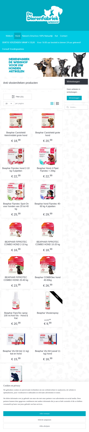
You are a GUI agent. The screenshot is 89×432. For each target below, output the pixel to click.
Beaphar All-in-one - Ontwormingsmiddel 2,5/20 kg (16, 389)
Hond (17, 36)
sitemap (37, 427)
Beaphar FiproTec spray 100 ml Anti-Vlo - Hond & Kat (16, 315)
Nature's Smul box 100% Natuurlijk (37, 36)
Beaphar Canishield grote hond (47, 133)
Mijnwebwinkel (72, 427)
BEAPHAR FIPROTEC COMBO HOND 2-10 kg (16, 243)
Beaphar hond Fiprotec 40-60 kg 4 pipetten (48, 205)
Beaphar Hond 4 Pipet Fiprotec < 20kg (47, 169)
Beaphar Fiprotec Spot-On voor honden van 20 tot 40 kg (16, 206)
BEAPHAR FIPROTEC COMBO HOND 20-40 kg (16, 278)
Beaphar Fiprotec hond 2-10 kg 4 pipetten (15, 169)
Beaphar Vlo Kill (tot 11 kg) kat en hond (16, 352)
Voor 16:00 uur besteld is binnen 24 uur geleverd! (59, 42)
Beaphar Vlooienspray (47, 313)
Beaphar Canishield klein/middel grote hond (16, 133)
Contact (63, 36)
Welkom (9, 36)
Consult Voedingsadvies (13, 49)
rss (42, 427)
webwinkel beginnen (51, 427)
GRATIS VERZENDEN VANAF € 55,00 (18, 42)
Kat (56, 36)
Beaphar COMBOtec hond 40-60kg (47, 278)
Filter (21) (18, 96)
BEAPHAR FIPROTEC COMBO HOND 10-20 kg (47, 243)
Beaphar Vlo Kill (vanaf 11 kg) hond (47, 352)
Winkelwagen (74, 98)
